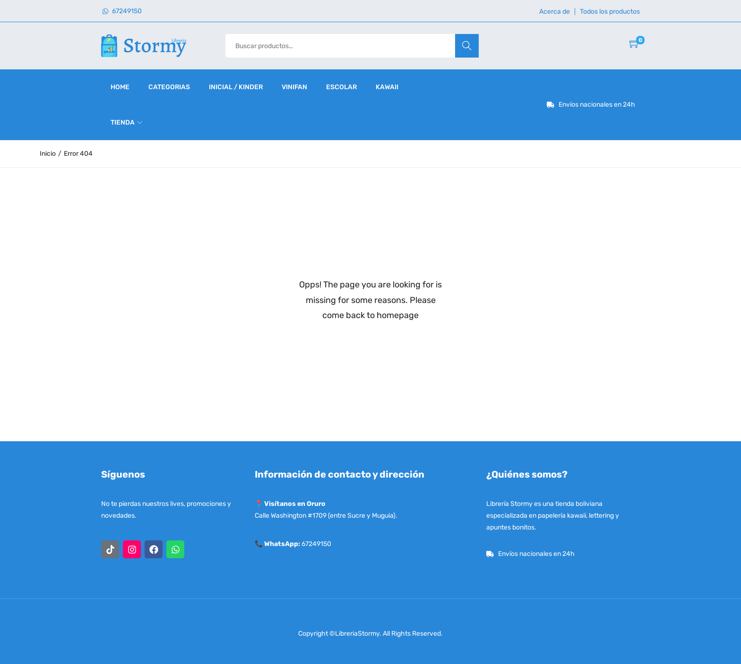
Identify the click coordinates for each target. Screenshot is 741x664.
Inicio (48, 154)
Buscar (466, 46)
